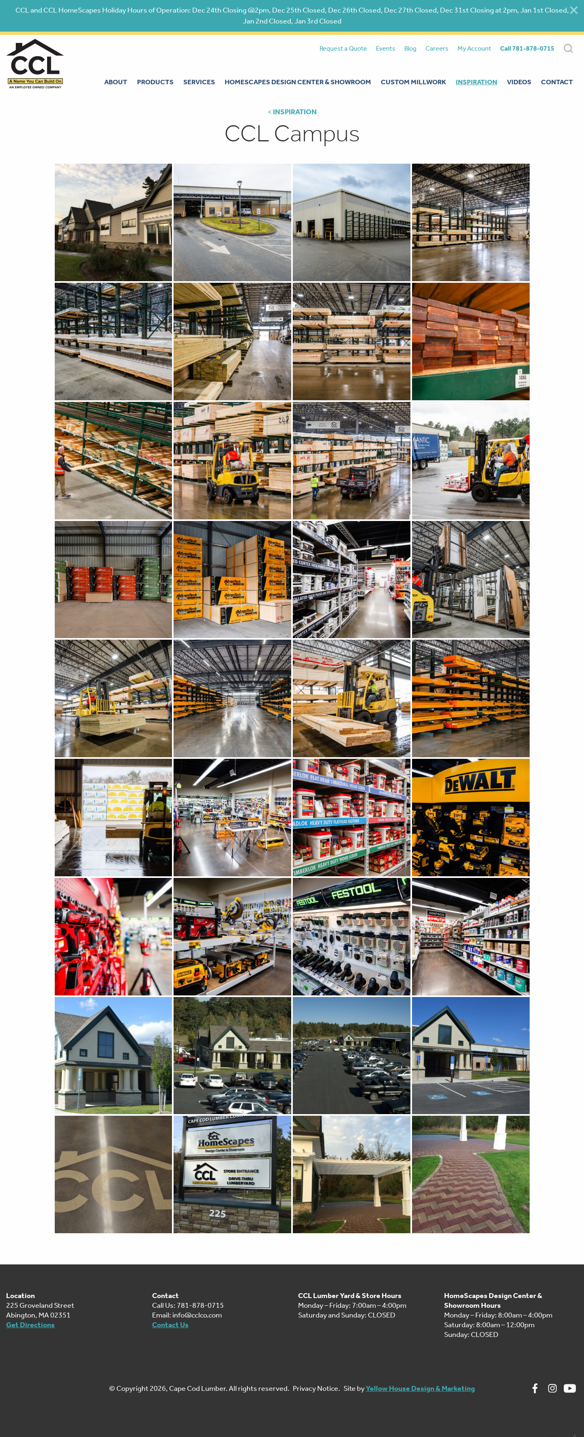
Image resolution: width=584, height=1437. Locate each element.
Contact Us (170, 1324)
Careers (437, 48)
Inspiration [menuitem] (476, 82)
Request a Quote (343, 48)
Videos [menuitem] (519, 82)
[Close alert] (574, 10)
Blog (410, 48)
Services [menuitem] (199, 82)
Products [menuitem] (155, 82)
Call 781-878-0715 (527, 48)
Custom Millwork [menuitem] (413, 82)
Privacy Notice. (316, 1388)
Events (385, 48)
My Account (474, 48)
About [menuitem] (115, 82)
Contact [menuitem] (557, 82)
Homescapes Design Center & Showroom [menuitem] (298, 82)
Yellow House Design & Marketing (420, 1388)
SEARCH (568, 48)
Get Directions (30, 1324)
